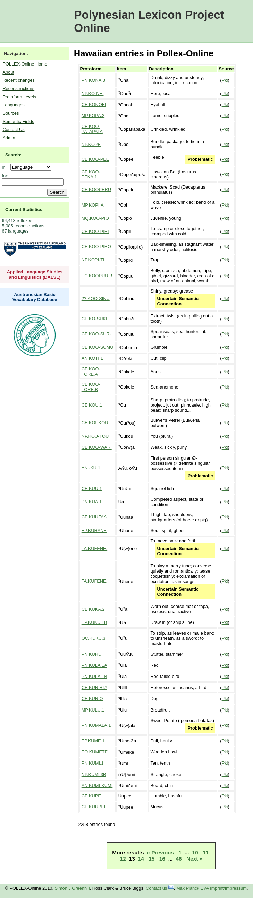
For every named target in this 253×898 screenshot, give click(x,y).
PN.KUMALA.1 (96, 725)
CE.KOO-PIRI (95, 231)
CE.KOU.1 (92, 405)
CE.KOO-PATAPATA (92, 129)
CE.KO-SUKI (94, 318)
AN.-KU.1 (91, 467)
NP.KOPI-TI (93, 259)
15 (151, 859)
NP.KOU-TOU (95, 436)
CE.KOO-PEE (95, 159)
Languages (13, 104)
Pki (225, 80)
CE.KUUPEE (94, 806)
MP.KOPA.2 (93, 115)
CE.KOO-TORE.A (91, 371)
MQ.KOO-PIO (95, 218)
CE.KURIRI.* (94, 687)
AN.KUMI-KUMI (97, 785)
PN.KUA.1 (92, 501)
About (8, 72)
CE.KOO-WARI (97, 447)
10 (195, 852)
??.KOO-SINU (96, 298)
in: (5, 167)
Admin (8, 137)
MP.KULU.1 (93, 710)
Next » (194, 859)
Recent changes (18, 80)
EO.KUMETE (95, 752)
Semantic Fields (18, 121)
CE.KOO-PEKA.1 (91, 174)
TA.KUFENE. (94, 548)
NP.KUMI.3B (94, 774)
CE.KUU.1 (92, 488)
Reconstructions (18, 88)
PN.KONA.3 (93, 80)
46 (179, 859)
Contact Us (13, 129)
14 (141, 859)
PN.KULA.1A (94, 665)
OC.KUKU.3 (94, 638)
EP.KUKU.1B (94, 622)
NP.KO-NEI (93, 93)
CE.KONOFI (94, 104)
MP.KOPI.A (93, 205)
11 (206, 852)
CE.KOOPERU (96, 189)
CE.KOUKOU (95, 422)
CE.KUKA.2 (93, 609)
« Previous (161, 852)
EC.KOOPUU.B (97, 275)
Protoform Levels (19, 96)
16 (162, 859)
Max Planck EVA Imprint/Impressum (211, 888)
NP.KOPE (91, 144)
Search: (13, 154)
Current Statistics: (24, 209)
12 (123, 859)
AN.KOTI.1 (92, 358)
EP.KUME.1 (93, 740)
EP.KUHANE (94, 530)
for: (5, 175)
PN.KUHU (92, 654)
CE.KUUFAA (94, 517)
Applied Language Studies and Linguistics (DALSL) (35, 274)
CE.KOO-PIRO (96, 246)
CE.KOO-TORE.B (91, 387)
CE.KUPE (91, 796)
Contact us (160, 888)
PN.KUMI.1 (93, 763)
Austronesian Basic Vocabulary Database (34, 297)
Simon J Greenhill (72, 888)
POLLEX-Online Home (24, 64)
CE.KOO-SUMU (97, 347)
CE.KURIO (92, 698)
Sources (10, 113)
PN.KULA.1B (94, 676)
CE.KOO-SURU (97, 334)
